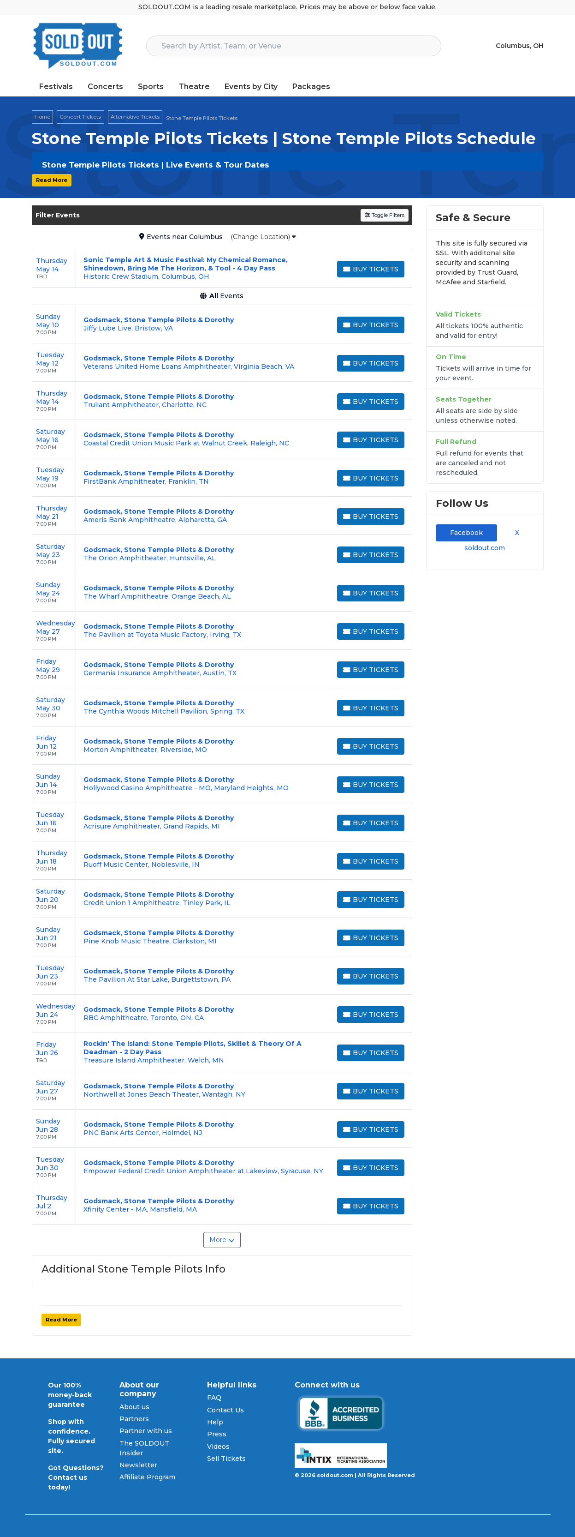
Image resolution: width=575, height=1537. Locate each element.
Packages (311, 86)
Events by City (251, 86)
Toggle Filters (384, 215)
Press (216, 1434)
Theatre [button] (194, 86)
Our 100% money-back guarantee (70, 1395)
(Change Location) (263, 237)
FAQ (214, 1397)
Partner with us (145, 1431)
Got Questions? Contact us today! (76, 1477)
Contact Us (225, 1410)
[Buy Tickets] (370, 269)
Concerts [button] (105, 86)
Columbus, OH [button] (520, 46)
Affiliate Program (147, 1477)
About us (134, 1407)
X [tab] (515, 532)
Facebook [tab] (466, 532)
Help (215, 1422)
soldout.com (484, 548)
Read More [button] (51, 180)
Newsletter (138, 1465)
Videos (218, 1446)
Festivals (56, 86)
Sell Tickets (226, 1458)
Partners (134, 1419)
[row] (222, 268)
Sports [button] (151, 86)
